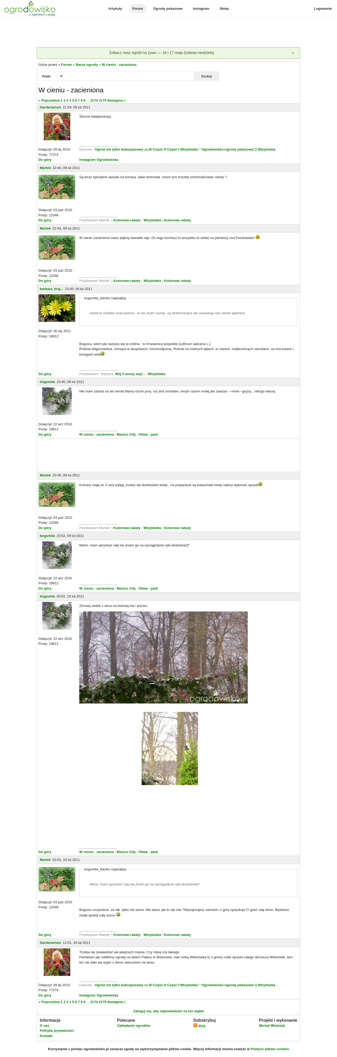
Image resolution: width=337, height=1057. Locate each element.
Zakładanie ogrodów (133, 1026)
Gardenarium (50, 107)
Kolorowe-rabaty (127, 220)
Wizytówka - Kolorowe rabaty (167, 220)
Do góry (44, 160)
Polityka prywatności (57, 1031)
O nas (44, 1026)
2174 (94, 100)
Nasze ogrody (87, 65)
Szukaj (206, 76)
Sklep (224, 9)
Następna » (116, 100)
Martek (45, 168)
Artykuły (115, 9)
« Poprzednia (49, 100)
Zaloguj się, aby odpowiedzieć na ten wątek (168, 1011)
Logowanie (323, 9)
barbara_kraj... (51, 289)
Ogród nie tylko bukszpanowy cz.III (123, 149)
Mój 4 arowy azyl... (130, 374)
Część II (159, 149)
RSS (199, 1026)
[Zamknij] (293, 52)
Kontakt (46, 1036)
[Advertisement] (168, 32)
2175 (102, 100)
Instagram (201, 9)
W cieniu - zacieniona (119, 65)
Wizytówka (189, 149)
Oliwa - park (148, 434)
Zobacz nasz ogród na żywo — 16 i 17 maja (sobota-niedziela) (161, 53)
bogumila (47, 382)
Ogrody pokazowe (168, 9)
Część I (173, 149)
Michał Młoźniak (272, 1026)
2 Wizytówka (265, 149)
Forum (137, 9)
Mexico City (126, 434)
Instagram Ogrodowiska (98, 160)
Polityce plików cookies (270, 1049)
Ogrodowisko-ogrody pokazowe (228, 149)
